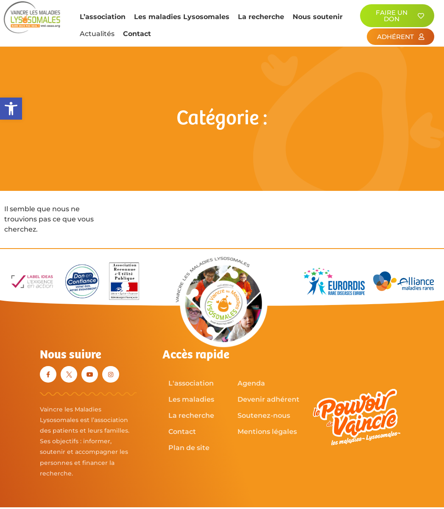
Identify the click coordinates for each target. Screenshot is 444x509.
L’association (103, 17)
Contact (137, 34)
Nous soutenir (318, 17)
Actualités (97, 34)
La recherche (261, 17)
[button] (11, 109)
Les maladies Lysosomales (181, 17)
